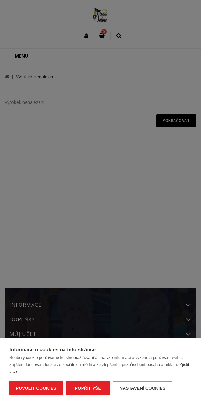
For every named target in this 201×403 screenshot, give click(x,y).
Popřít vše (88, 388)
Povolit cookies (36, 388)
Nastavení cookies (142, 388)
